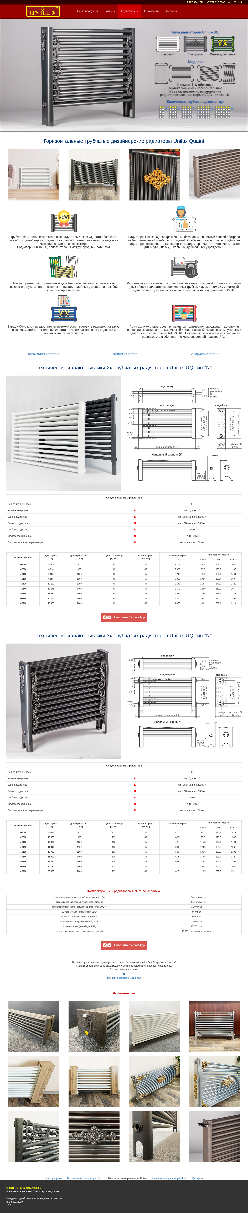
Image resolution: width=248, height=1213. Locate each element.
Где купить (198, 1178)
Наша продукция (88, 11)
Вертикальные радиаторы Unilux (85, 1178)
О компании (151, 11)
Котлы (110, 11)
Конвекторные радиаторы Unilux (170, 1178)
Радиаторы (129, 11)
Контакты (171, 11)
